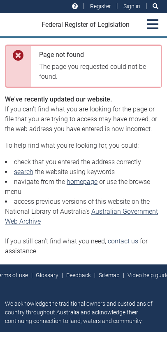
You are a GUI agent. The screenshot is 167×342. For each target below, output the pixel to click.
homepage (82, 182)
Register (100, 6)
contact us (123, 241)
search (23, 172)
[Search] (155, 6)
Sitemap (109, 275)
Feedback (78, 275)
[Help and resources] (74, 6)
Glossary (47, 275)
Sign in (131, 6)
